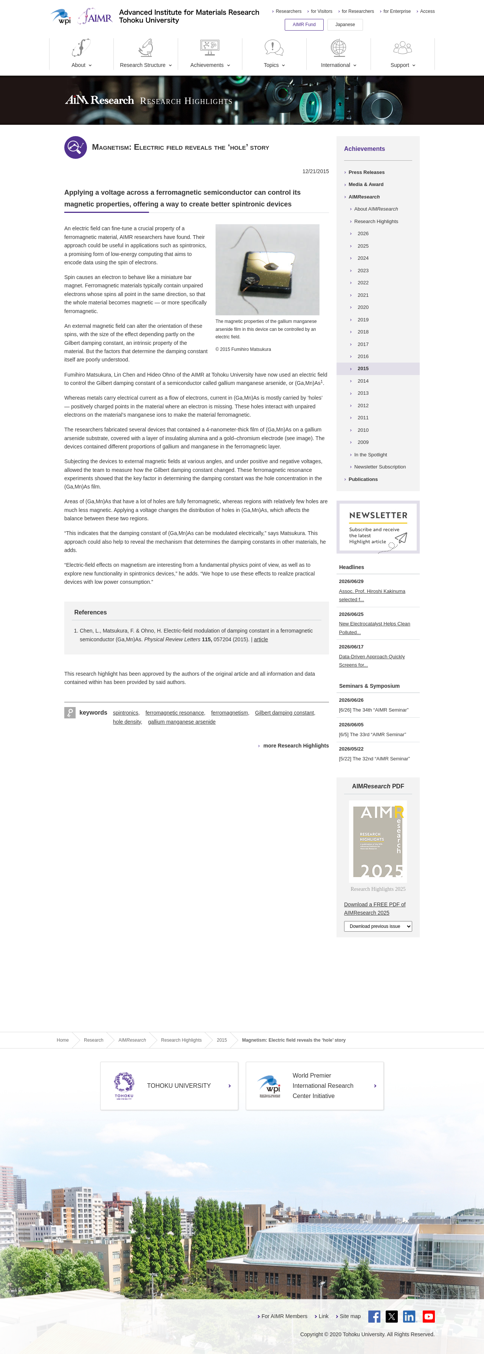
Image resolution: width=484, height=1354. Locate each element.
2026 (363, 233)
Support (402, 53)
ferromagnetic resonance (175, 713)
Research (93, 1040)
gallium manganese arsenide (182, 722)
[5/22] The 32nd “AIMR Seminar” (374, 759)
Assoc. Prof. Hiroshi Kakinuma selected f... (372, 595)
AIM (364, 197)
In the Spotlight (370, 455)
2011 (363, 417)
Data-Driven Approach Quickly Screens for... (372, 661)
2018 (363, 332)
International (335, 53)
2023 (363, 270)
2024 (363, 258)
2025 (363, 246)
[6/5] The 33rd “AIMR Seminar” (372, 734)
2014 (363, 381)
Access (427, 11)
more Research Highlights (296, 746)
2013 (363, 393)
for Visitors (321, 11)
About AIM (376, 209)
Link (324, 1316)
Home (63, 1040)
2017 (363, 344)
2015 (363, 368)
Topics (274, 53)
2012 (363, 405)
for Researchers (358, 11)
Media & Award (366, 184)
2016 (363, 356)
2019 (363, 320)
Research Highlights (376, 221)
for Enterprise (397, 11)
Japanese (345, 24)
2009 (363, 442)
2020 (363, 307)
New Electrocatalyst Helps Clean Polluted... (375, 628)
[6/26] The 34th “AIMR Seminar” (374, 710)
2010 (363, 430)
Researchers (288, 11)
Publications (363, 479)
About (81, 53)
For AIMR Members (284, 1316)
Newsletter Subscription (380, 467)
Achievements (207, 53)
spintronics (125, 713)
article (261, 639)
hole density (127, 722)
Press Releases (367, 172)
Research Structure (143, 53)
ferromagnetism (229, 713)
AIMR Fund (304, 24)
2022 (363, 282)
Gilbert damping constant (284, 713)
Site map (350, 1316)
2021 (363, 295)
